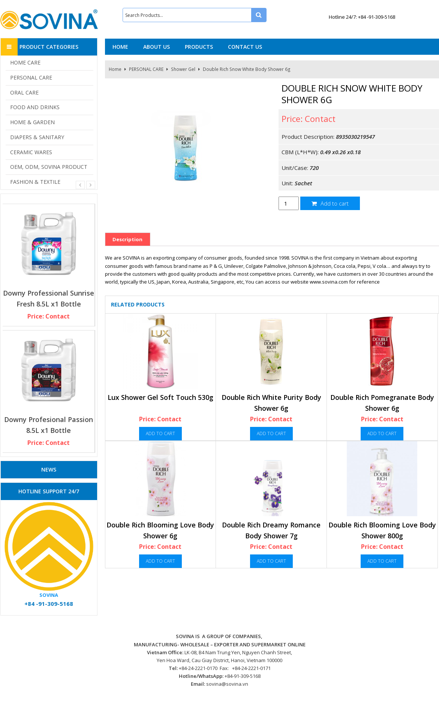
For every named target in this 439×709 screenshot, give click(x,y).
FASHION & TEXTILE (35, 181)
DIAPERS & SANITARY (37, 137)
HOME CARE (25, 62)
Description (127, 239)
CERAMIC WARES (31, 152)
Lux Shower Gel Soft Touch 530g (160, 397)
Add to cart (330, 203)
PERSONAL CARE (146, 69)
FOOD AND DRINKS (35, 107)
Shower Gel (183, 69)
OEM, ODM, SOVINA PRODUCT (48, 166)
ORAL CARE (24, 92)
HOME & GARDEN (32, 122)
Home (115, 69)
